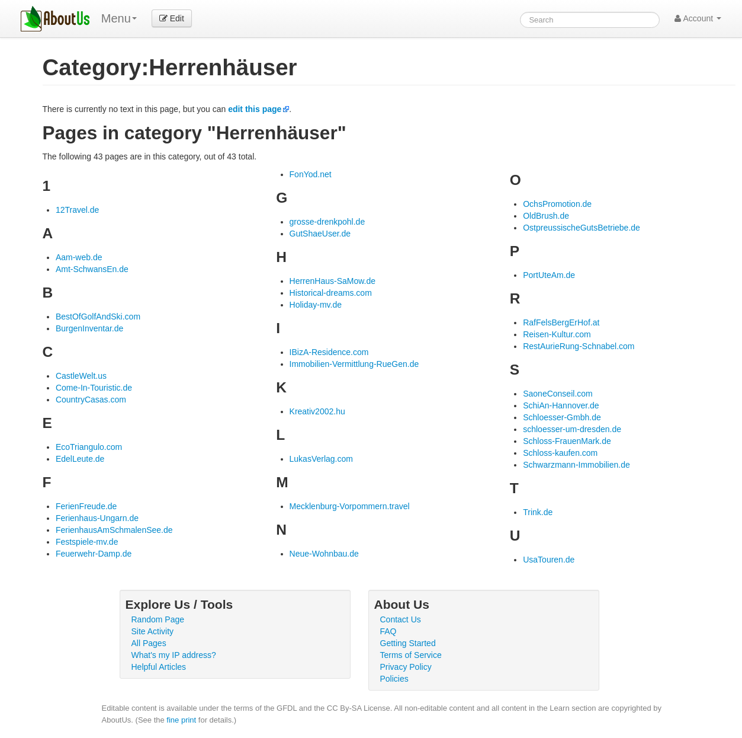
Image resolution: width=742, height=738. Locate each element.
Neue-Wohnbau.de (324, 553)
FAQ (388, 631)
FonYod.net (311, 174)
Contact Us (400, 619)
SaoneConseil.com (558, 393)
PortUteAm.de (549, 275)
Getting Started (408, 643)
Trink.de (538, 512)
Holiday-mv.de (316, 304)
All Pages (148, 643)
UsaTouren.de (548, 559)
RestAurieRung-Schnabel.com (578, 346)
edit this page (254, 109)
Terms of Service (411, 655)
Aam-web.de (79, 257)
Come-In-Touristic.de (94, 387)
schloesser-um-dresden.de (572, 429)
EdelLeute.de (80, 459)
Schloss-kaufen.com (560, 453)
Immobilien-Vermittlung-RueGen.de (354, 364)
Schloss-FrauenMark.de (567, 441)
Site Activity (152, 631)
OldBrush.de (546, 216)
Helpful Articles (159, 667)
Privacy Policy (406, 667)
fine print (181, 719)
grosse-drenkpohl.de (327, 221)
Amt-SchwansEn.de (92, 269)
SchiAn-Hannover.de (561, 405)
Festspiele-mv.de (87, 542)
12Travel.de (77, 210)
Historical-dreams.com (331, 293)
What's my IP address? (173, 655)
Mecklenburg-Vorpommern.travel (350, 506)
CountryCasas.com (91, 399)
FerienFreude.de (86, 506)
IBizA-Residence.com (329, 352)
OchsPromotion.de (557, 204)
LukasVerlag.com (321, 459)
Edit (171, 18)
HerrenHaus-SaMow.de (333, 281)
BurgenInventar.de (89, 328)
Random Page (158, 619)
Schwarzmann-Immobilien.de (576, 464)
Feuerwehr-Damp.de (93, 553)
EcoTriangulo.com (89, 447)
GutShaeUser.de (320, 233)
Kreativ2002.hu (317, 411)
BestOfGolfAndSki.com (98, 316)
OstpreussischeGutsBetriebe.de (581, 227)
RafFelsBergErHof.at (561, 322)
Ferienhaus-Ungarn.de (97, 518)
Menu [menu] (119, 18)
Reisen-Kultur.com (556, 334)
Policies (394, 678)
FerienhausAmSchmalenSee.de (114, 530)
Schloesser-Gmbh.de (562, 417)
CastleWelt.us (81, 376)
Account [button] (697, 18)
